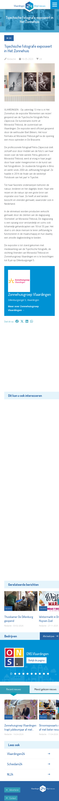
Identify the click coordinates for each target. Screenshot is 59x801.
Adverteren (12, 789)
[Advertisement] (29, 359)
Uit (9, 38)
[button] (11, 673)
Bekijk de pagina (36, 660)
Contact (11, 798)
